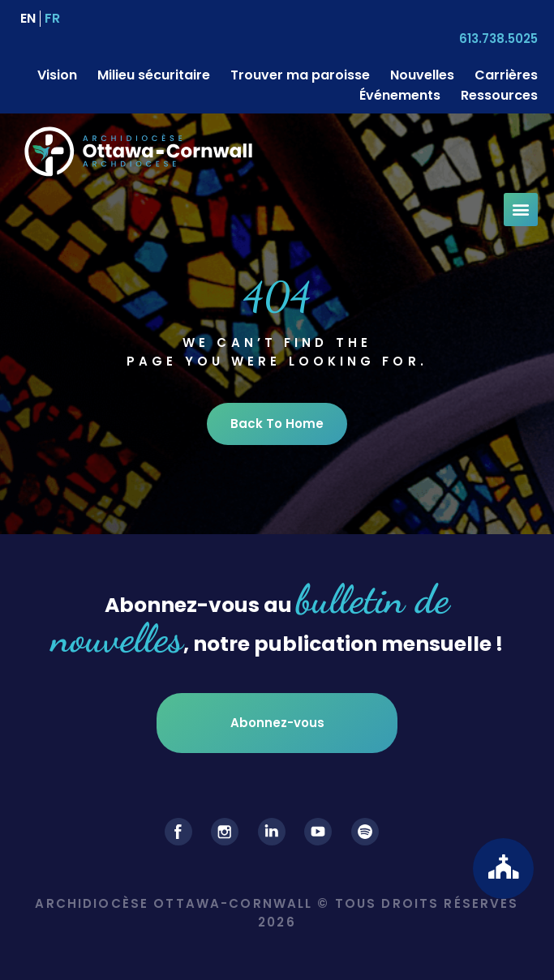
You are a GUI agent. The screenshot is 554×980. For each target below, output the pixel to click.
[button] (521, 209)
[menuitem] (28, 18)
